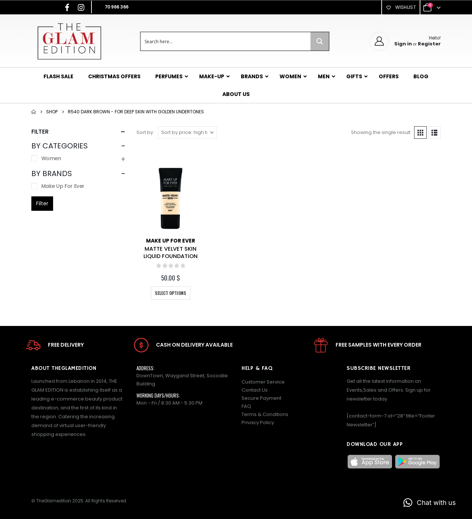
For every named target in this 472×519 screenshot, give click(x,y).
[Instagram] (81, 7)
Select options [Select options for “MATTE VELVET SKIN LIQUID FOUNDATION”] (170, 293)
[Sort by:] (187, 132)
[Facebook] (67, 7)
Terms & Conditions (265, 414)
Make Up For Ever (170, 240)
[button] (420, 132)
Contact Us (255, 389)
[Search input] (226, 41)
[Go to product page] (170, 198)
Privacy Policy (258, 422)
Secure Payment (261, 398)
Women (51, 158)
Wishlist (401, 7)
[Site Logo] (69, 41)
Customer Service (263, 381)
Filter (42, 203)
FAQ (246, 406)
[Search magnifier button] (319, 41)
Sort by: (145, 132)
